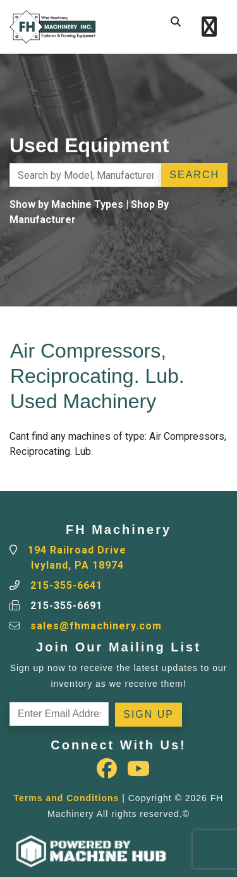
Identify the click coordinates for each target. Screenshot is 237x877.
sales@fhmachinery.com (96, 626)
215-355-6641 (66, 585)
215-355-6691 (66, 606)
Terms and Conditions (66, 798)
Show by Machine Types (66, 204)
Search (194, 174)
